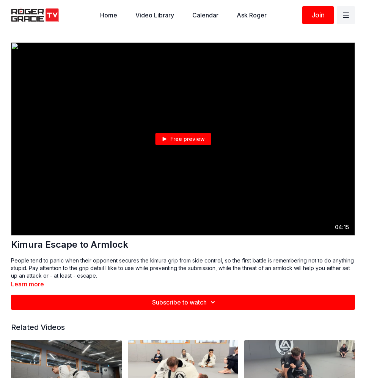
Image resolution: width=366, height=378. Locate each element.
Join (318, 15)
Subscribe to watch (184, 302)
